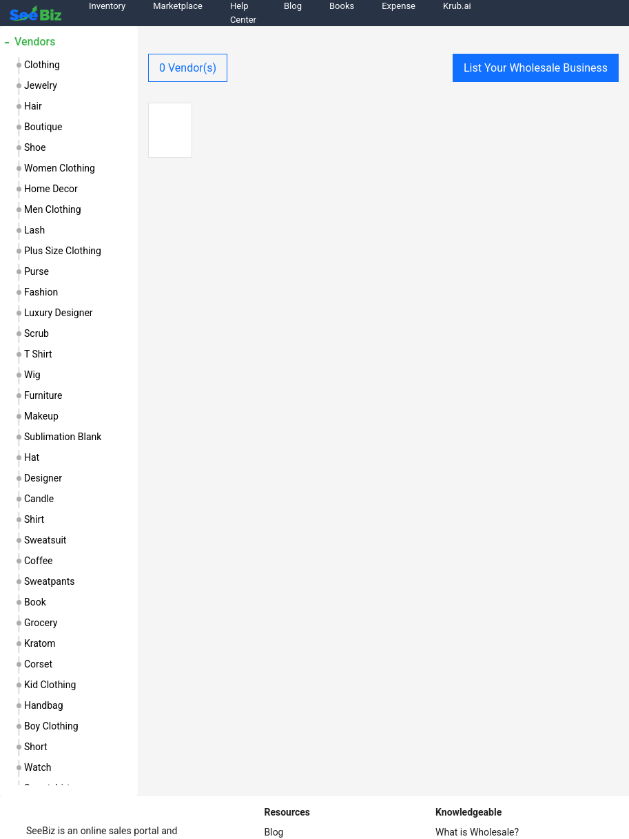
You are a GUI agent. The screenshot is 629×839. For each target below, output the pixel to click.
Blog (274, 832)
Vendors (34, 41)
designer (43, 478)
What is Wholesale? (477, 832)
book (35, 602)
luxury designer (58, 312)
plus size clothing (62, 250)
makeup (41, 416)
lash (34, 230)
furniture (43, 395)
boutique (43, 126)
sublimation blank (62, 436)
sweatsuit (45, 540)
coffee (38, 560)
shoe (34, 147)
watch (37, 767)
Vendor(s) (187, 67)
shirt (34, 519)
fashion (41, 292)
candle (39, 498)
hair (33, 106)
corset (38, 664)
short (36, 746)
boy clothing (51, 726)
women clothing (59, 168)
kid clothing (50, 684)
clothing (42, 64)
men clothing (52, 209)
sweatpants (49, 581)
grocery (40, 622)
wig (32, 374)
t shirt (38, 354)
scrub (36, 333)
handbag (43, 705)
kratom (40, 643)
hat (31, 457)
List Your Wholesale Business (536, 67)
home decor (51, 188)
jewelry (40, 85)
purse (36, 271)
